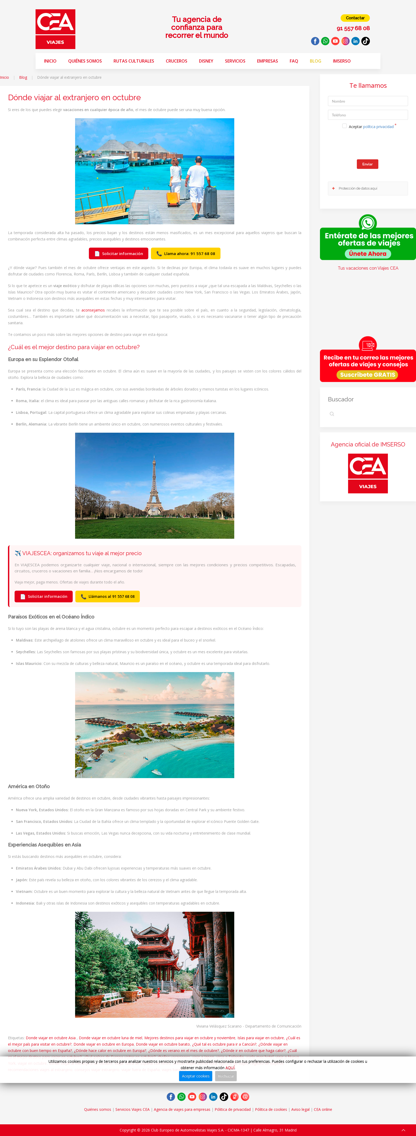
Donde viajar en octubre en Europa (103, 1044)
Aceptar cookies (196, 1075)
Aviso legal (300, 1109)
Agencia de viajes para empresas (182, 1109)
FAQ (294, 61)
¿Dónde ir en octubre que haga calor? (253, 1050)
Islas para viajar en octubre (260, 1037)
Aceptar (371, 126)
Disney (206, 61)
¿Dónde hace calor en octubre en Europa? (110, 1050)
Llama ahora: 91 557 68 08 (185, 253)
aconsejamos (93, 310)
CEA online (323, 1109)
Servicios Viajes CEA (132, 1109)
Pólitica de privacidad (233, 1109)
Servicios (235, 61)
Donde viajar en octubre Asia (51, 1037)
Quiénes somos (85, 61)
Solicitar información (118, 253)
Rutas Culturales (134, 61)
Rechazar (226, 1075)
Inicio (50, 61)
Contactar (355, 18)
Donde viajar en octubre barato (163, 1044)
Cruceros (176, 61)
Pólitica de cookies (271, 1109)
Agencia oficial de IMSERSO (368, 444)
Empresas (267, 61)
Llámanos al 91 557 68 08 (108, 596)
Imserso (342, 61)
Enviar (367, 164)
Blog (315, 61)
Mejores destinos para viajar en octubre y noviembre (189, 1037)
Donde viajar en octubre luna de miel (110, 1037)
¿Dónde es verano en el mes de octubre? (183, 1050)
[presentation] (368, 145)
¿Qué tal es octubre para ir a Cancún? (224, 1044)
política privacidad (378, 126)
